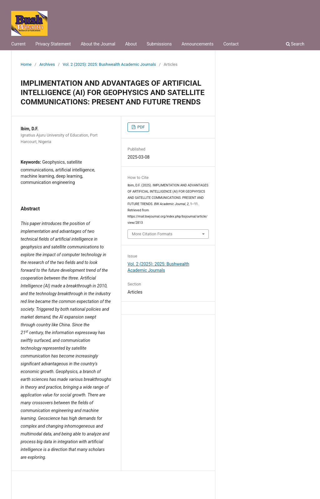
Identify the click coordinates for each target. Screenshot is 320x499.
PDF (140, 127)
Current (18, 43)
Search (295, 43)
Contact (231, 43)
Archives (47, 64)
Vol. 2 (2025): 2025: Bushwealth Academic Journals (109, 64)
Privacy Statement (53, 43)
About (131, 43)
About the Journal (98, 43)
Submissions (159, 43)
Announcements (197, 43)
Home (26, 64)
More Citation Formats (152, 234)
